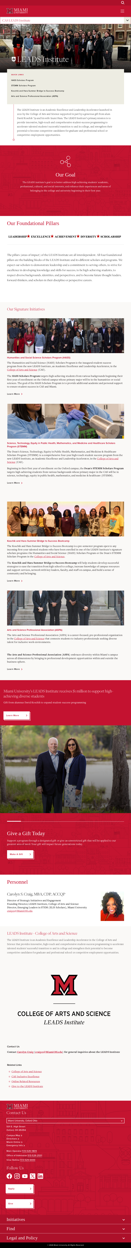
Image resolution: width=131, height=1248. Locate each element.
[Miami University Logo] (17, 11)
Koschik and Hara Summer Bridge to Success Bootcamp (37, 91)
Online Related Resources (26, 1081)
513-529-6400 (27, 1160)
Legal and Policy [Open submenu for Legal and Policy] (22, 1237)
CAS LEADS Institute (16, 20)
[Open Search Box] (122, 2)
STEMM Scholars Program (23, 85)
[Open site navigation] (122, 11)
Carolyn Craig (25, 1052)
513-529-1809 (29, 1151)
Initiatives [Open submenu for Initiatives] (16, 1219)
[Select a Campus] (65, 1120)
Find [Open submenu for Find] (11, 1228)
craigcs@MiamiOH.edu (20, 910)
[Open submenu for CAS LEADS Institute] (127, 20)
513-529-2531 (35, 1155)
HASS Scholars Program (22, 80)
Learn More (13, 394)
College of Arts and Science (22, 369)
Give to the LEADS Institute (27, 1086)
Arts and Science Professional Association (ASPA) (34, 96)
